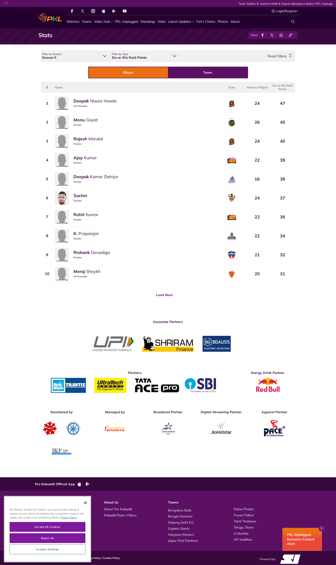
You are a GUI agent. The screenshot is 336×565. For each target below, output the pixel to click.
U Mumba (241, 533)
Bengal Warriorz (180, 516)
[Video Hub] (103, 22)
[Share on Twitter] (271, 35)
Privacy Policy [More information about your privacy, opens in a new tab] (68, 545)
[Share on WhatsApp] (281, 35)
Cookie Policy (111, 558)
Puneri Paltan (244, 515)
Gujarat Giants (178, 528)
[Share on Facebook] (262, 35)
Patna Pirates (244, 509)
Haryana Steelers (181, 534)
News (44, 521)
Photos (45, 515)
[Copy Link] (290, 35)
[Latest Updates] (181, 22)
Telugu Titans (244, 527)
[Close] (85, 531)
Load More (164, 295)
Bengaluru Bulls (180, 510)
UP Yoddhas (243, 539)
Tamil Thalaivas (245, 521)
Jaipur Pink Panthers (183, 541)
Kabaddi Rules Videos (120, 515)
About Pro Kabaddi (118, 509)
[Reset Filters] (280, 56)
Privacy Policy (92, 558)
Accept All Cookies (47, 555)
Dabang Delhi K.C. (181, 522)
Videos (45, 509)
